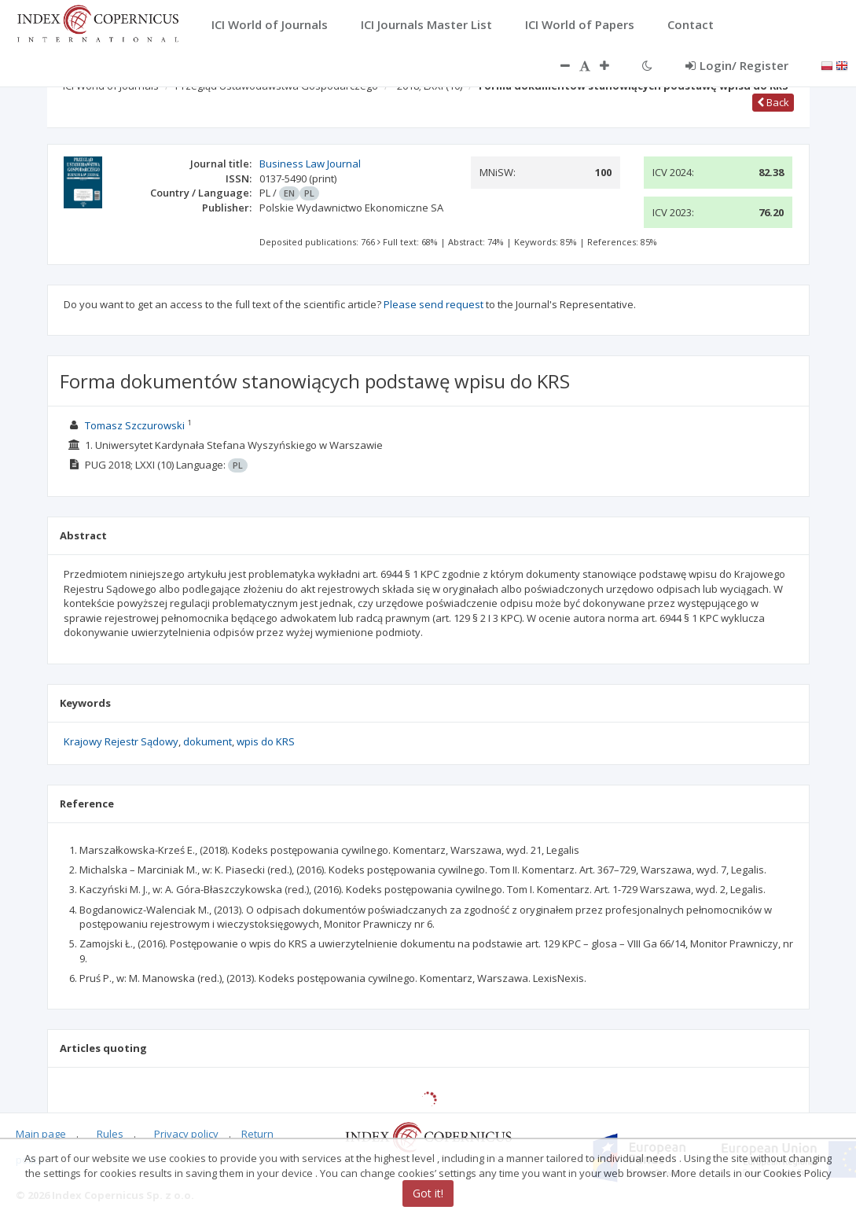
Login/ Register (736, 65)
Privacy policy (186, 1134)
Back (773, 102)
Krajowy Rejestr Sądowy (121, 741)
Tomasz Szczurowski (135, 425)
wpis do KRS (266, 741)
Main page (41, 1134)
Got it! (428, 1193)
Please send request (433, 304)
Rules (110, 1134)
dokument (207, 741)
